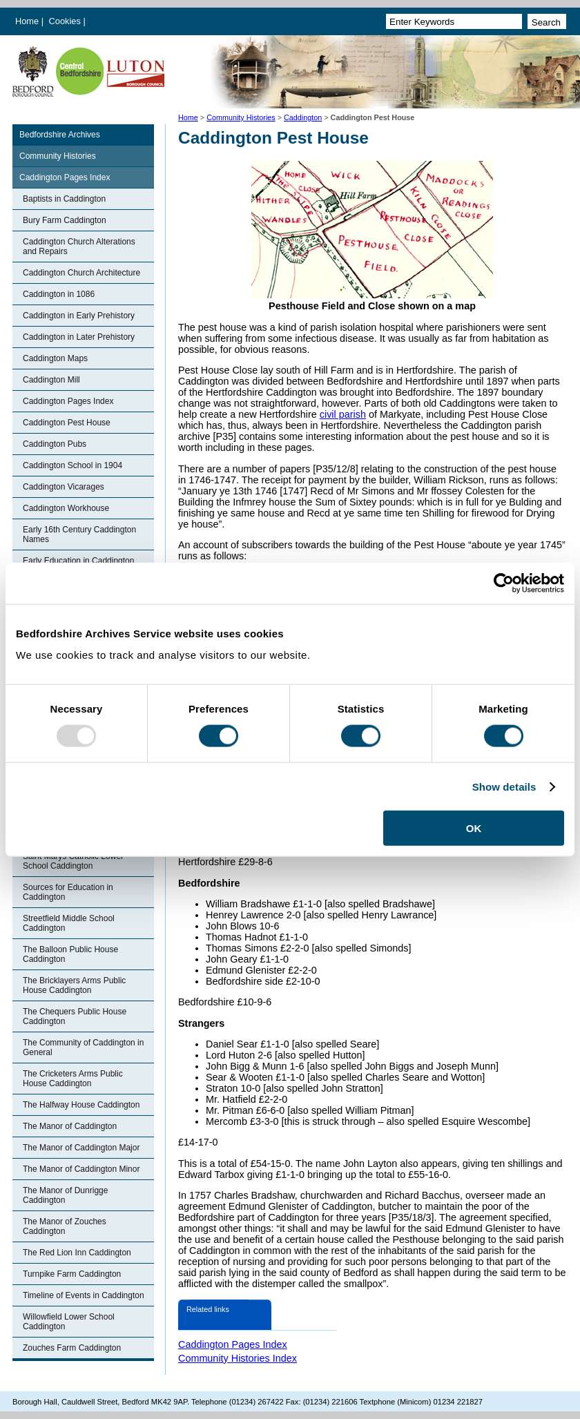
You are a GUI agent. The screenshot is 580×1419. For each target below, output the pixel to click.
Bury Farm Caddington (64, 220)
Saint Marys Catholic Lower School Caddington (73, 861)
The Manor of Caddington (70, 1126)
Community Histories (241, 117)
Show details (504, 786)
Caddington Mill (51, 380)
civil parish (343, 414)
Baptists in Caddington (64, 199)
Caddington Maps (55, 358)
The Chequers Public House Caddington (74, 1016)
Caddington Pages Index (64, 177)
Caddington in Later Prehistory (79, 337)
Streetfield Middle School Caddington (69, 923)
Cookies (66, 21)
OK (474, 828)
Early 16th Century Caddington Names (79, 534)
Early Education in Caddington (78, 561)
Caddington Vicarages (63, 487)
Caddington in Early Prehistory (79, 315)
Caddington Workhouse (66, 508)
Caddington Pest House (66, 422)
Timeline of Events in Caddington (83, 1295)
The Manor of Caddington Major (81, 1147)
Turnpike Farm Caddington (72, 1274)
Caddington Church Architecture (81, 273)
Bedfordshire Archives (59, 134)
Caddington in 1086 (59, 294)
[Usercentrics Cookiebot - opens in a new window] (503, 582)
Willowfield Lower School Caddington (69, 1321)
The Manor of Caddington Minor (81, 1169)
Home (27, 21)
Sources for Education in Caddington (68, 892)
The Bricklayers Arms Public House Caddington (74, 985)
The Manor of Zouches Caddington (64, 1226)
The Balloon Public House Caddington (70, 954)
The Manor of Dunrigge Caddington (65, 1195)
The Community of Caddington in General (83, 1047)
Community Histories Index (237, 1358)
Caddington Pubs (54, 444)
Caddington (303, 117)
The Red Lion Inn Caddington (77, 1252)
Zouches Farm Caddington (72, 1348)
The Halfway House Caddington (81, 1105)
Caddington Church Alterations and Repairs (79, 246)
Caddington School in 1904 (72, 465)
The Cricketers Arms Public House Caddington (73, 1078)
